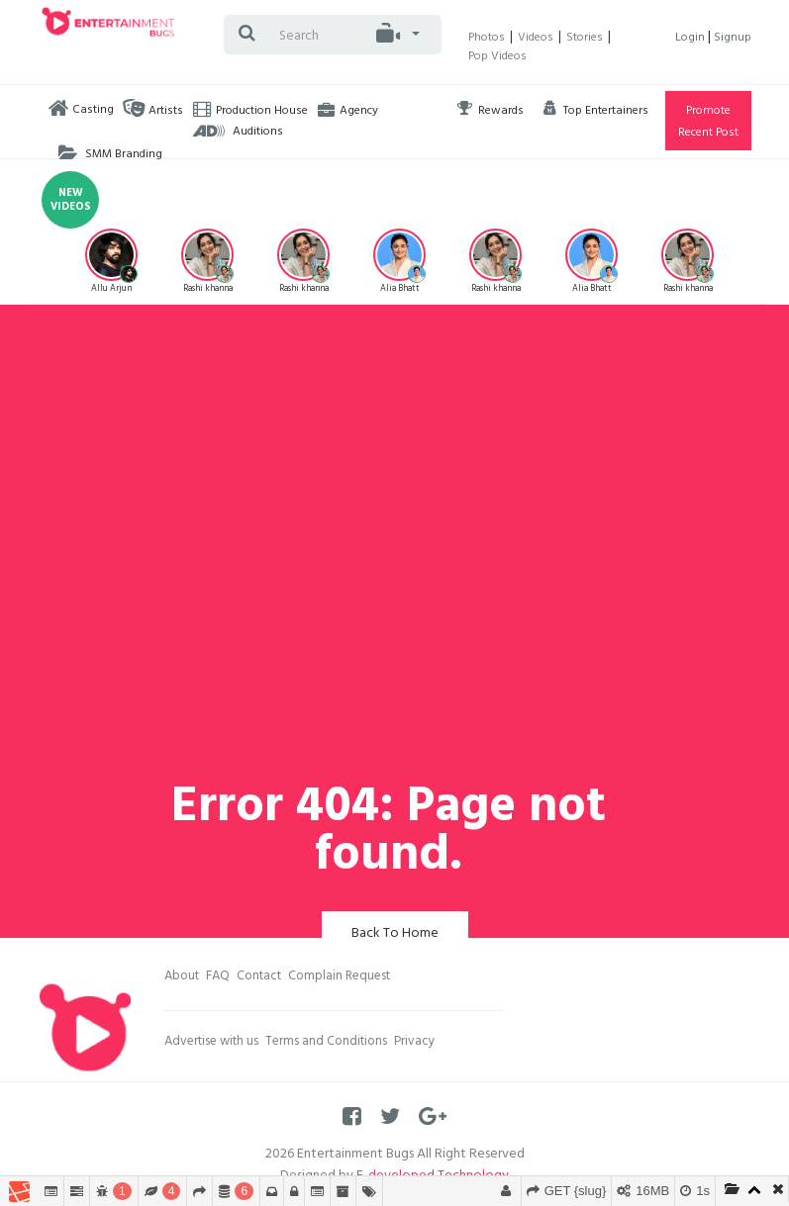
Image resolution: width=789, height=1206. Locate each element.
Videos (535, 38)
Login (691, 38)
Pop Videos (497, 57)
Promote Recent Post (708, 122)
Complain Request (339, 977)
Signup (732, 38)
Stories (584, 38)
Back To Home (395, 934)
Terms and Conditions (326, 1043)
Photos (486, 38)
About (181, 977)
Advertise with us (211, 1043)
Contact (259, 977)
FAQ (218, 977)
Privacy (414, 1043)
